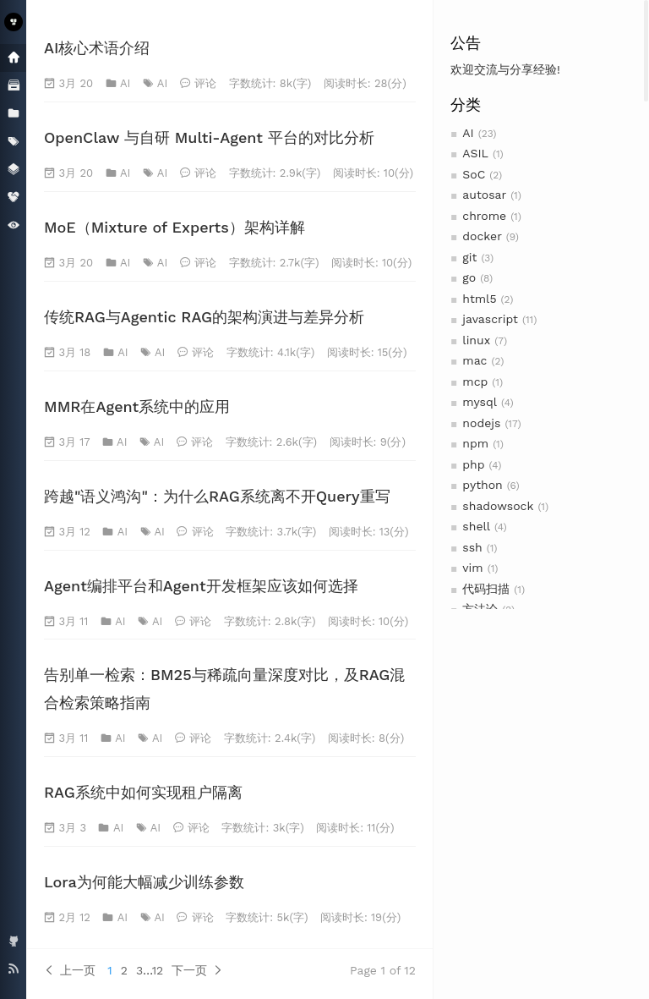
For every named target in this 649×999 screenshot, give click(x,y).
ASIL (475, 153)
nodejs (481, 423)
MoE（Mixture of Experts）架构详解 (174, 227)
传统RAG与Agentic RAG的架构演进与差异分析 (204, 317)
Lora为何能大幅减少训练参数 (144, 882)
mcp (475, 381)
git (469, 257)
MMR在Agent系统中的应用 (137, 406)
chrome (484, 215)
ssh (472, 547)
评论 (205, 83)
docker (482, 236)
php (473, 464)
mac (474, 360)
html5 (479, 298)
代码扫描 (486, 589)
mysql (479, 402)
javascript (490, 319)
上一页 (69, 970)
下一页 (197, 970)
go (469, 277)
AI (467, 133)
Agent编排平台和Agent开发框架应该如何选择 (201, 586)
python (482, 484)
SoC (473, 174)
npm (475, 443)
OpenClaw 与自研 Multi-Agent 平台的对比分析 (209, 137)
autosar (484, 194)
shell (476, 526)
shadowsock (497, 506)
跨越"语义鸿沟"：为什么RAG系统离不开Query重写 (217, 496)
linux (476, 340)
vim (472, 567)
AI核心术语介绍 (97, 48)
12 (158, 970)
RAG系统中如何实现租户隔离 (143, 792)
